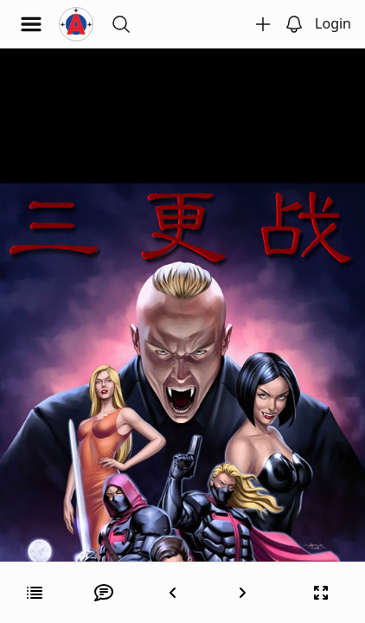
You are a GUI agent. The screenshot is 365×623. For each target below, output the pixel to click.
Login (333, 23)
